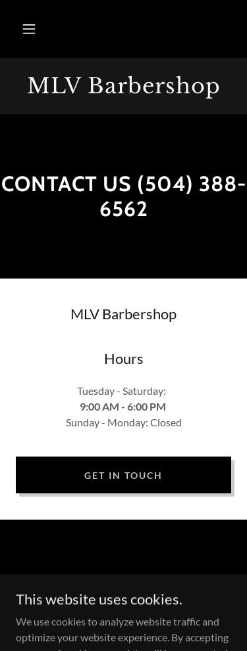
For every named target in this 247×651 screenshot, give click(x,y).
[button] (29, 29)
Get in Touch (123, 475)
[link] (123, 86)
